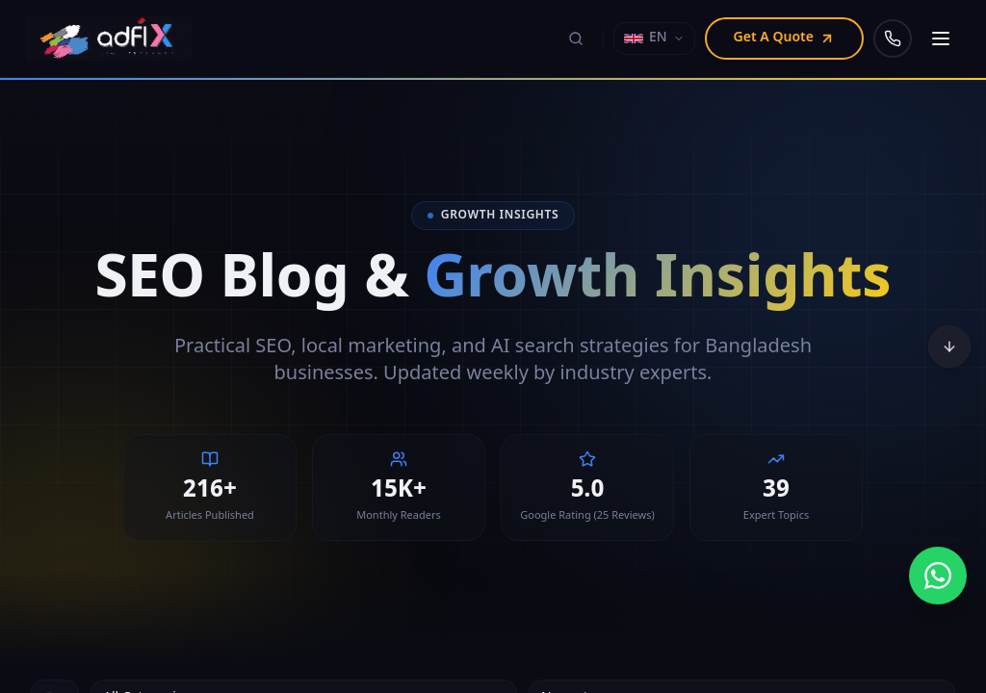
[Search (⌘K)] (575, 38)
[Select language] (654, 38)
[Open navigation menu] (940, 38)
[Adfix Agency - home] (113, 38)
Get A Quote (784, 38)
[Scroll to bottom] (949, 346)
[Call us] (892, 38)
